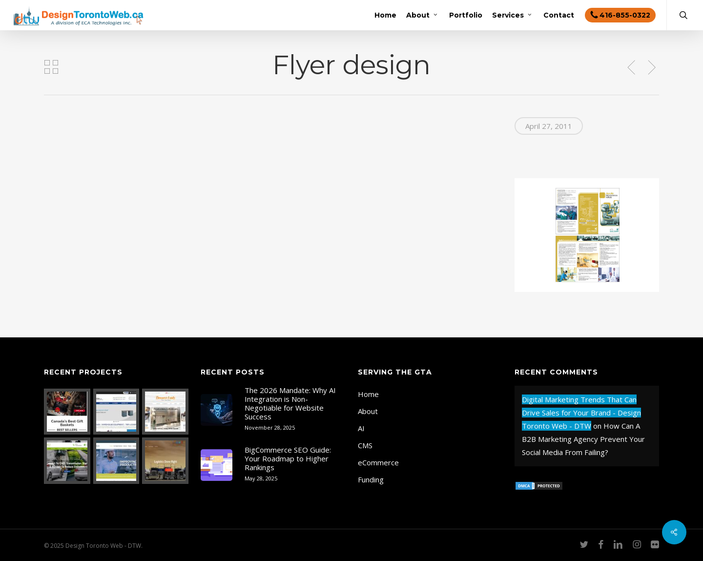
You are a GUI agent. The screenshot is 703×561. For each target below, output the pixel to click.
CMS (365, 445)
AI (361, 428)
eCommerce (378, 462)
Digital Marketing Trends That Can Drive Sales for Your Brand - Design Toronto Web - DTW (581, 413)
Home (368, 394)
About (368, 411)
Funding (371, 479)
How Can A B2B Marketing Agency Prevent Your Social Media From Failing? (583, 439)
